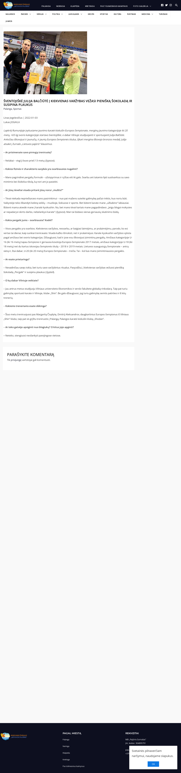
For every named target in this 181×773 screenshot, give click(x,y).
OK (153, 764)
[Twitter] (166, 5)
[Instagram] (170, 5)
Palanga (8, 101)
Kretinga (67, 752)
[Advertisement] (156, 63)
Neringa (66, 739)
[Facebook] (162, 5)
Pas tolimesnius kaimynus (75, 759)
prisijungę (16, 352)
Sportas (17, 101)
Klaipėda (67, 745)
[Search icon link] (176, 5)
